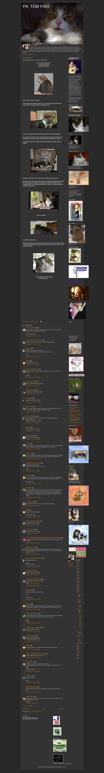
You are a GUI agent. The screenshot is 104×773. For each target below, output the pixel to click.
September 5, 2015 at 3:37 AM (33, 335)
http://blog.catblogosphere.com (75, 415)
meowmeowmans (30, 547)
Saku (27, 510)
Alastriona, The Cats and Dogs (33, 627)
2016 (78, 587)
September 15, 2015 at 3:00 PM (33, 682)
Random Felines (30, 570)
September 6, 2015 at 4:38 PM (33, 609)
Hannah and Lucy (30, 635)
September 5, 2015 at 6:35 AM (33, 385)
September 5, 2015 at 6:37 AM (33, 393)
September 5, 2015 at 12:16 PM (33, 471)
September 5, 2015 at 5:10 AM (33, 356)
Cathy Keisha (29, 406)
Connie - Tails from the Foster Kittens (35, 653)
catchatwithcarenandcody (32, 583)
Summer (28, 427)
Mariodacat (29, 488)
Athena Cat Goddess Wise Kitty (33, 558)
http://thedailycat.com (75, 422)
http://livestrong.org (75, 417)
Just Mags (28, 604)
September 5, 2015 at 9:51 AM (33, 431)
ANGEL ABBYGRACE (31, 416)
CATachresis (29, 398)
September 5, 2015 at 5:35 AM (33, 364)
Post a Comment (28, 706)
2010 (78, 654)
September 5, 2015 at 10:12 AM (33, 439)
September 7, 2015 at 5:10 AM (33, 631)
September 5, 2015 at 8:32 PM (33, 554)
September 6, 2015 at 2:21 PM (33, 599)
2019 (78, 577)
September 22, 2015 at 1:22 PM (33, 692)
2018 (78, 581)
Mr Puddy (28, 348)
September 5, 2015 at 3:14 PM (33, 533)
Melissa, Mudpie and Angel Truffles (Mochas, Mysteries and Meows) (43, 537)
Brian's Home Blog (30, 381)
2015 (78, 590)
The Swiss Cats (29, 501)
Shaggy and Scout (30, 390)
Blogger (64, 767)
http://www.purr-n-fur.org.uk (75, 408)
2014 (78, 643)
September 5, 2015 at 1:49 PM (33, 516)
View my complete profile (29, 54)
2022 (78, 568)
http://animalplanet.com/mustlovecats (75, 420)
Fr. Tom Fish (33, 45)
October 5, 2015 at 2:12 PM (32, 703)
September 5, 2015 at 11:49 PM (33, 566)
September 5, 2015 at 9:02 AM (33, 422)
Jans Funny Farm (30, 529)
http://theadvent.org (75, 410)
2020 (78, 574)
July (80, 635)
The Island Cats (30, 435)
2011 (78, 651)
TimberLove (29, 675)
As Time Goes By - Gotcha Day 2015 (79, 621)
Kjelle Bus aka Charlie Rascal (33, 463)
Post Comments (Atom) (35, 711)
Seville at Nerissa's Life (31, 613)
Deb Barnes (29, 453)
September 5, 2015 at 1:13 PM (33, 505)
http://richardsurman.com (75, 412)
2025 (78, 562)
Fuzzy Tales (29, 475)
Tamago (28, 443)
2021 (78, 571)
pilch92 (28, 361)
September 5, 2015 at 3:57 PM (33, 542)
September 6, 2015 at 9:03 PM (33, 623)
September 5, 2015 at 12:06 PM (33, 458)
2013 (78, 645)
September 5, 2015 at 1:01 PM (33, 497)
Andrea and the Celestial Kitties (34, 340)
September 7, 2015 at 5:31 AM (33, 641)
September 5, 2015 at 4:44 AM (33, 344)
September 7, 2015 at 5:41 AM (33, 649)
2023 (78, 565)
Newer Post (26, 709)
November (79, 600)
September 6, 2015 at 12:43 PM (33, 585)
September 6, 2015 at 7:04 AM (33, 574)
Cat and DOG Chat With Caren (33, 579)
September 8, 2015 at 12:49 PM (33, 657)
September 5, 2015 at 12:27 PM (33, 483)
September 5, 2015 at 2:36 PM (33, 525)
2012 (78, 648)
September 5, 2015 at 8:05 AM (33, 402)
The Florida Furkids (31, 327)
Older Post (61, 709)
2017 (78, 584)
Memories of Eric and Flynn (33, 521)
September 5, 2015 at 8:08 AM (33, 411)
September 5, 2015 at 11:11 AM (33, 449)
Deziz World (29, 590)
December (79, 595)
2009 (78, 657)
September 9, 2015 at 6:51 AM (33, 671)
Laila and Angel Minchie (32, 369)
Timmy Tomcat (29, 662)
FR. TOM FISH (36, 6)
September (79, 610)
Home (43, 709)
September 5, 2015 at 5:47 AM (33, 377)
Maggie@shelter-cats (31, 686)
